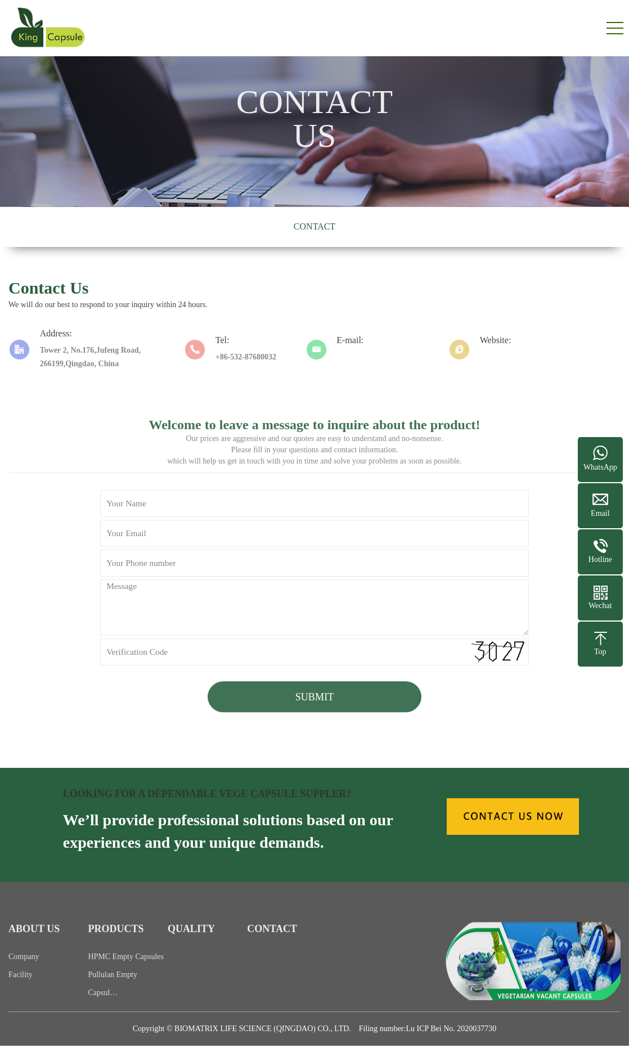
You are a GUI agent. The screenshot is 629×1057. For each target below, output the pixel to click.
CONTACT (314, 226)
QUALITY (191, 942)
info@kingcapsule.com (374, 357)
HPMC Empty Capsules (126, 970)
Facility (20, 988)
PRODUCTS (115, 942)
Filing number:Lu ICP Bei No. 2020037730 (427, 1028)
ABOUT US (34, 942)
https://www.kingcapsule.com (529, 357)
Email (600, 513)
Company (23, 970)
